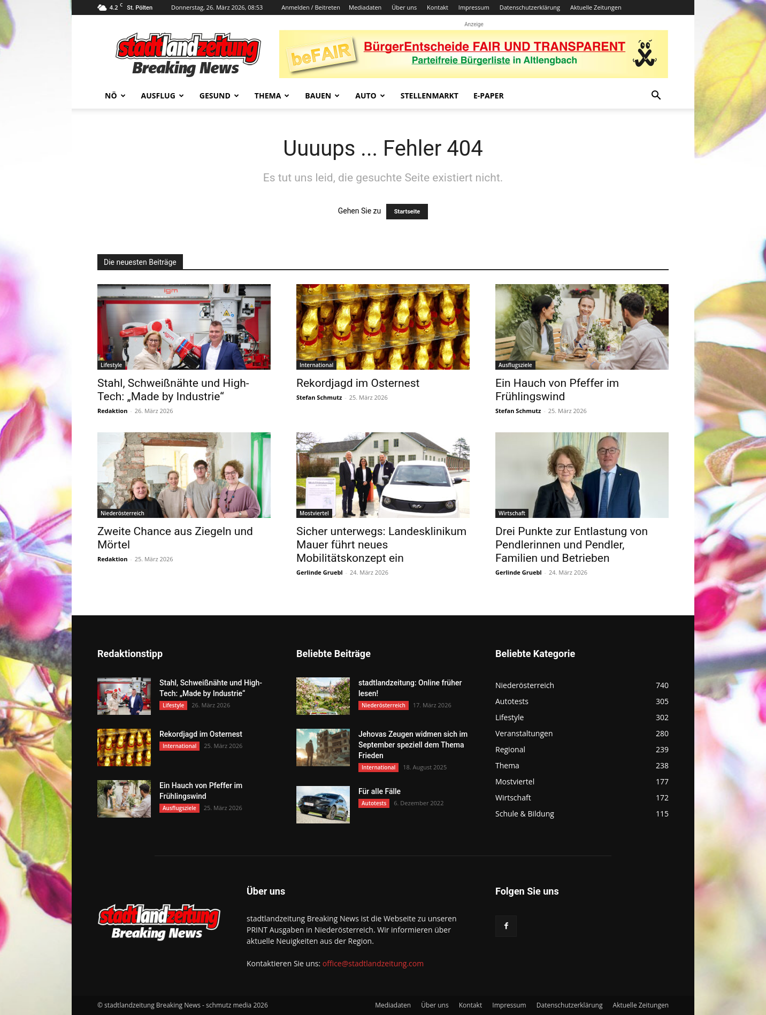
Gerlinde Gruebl (319, 572)
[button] (656, 96)
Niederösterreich (122, 513)
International (316, 365)
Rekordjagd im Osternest (357, 383)
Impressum (473, 7)
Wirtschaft (512, 513)
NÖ (115, 95)
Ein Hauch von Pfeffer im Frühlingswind (557, 390)
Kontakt (437, 7)
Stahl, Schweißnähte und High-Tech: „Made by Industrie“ (173, 390)
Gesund (219, 95)
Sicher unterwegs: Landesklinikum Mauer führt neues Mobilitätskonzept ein (381, 544)
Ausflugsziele (515, 365)
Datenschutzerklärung (530, 7)
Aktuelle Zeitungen (596, 7)
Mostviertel (314, 513)
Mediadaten (365, 7)
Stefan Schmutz (319, 397)
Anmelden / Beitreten (310, 7)
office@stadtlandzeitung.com (373, 963)
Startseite (407, 211)
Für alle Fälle (379, 791)
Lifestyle (111, 365)
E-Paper (488, 95)
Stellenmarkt (429, 95)
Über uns (404, 7)
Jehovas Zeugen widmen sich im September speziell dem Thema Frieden (413, 745)
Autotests (374, 803)
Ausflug (162, 95)
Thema (272, 95)
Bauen (322, 95)
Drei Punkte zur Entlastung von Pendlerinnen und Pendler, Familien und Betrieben (571, 544)
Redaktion (112, 411)
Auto (370, 95)
